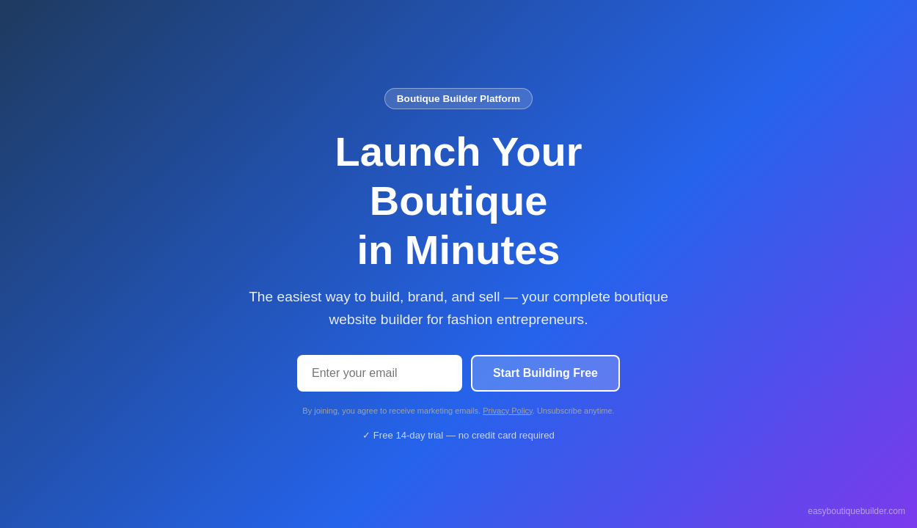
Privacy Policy (508, 410)
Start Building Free (545, 373)
